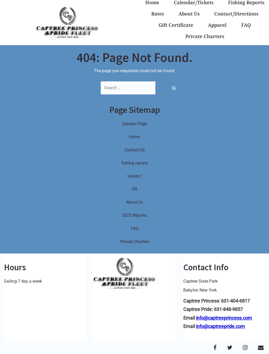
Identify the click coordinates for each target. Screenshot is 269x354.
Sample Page (134, 123)
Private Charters (204, 37)
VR (134, 189)
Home (134, 136)
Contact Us (135, 149)
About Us (189, 14)
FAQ (246, 26)
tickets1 (134, 176)
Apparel (217, 26)
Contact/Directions (236, 14)
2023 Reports (134, 215)
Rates (157, 14)
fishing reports (134, 163)
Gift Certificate (176, 26)
